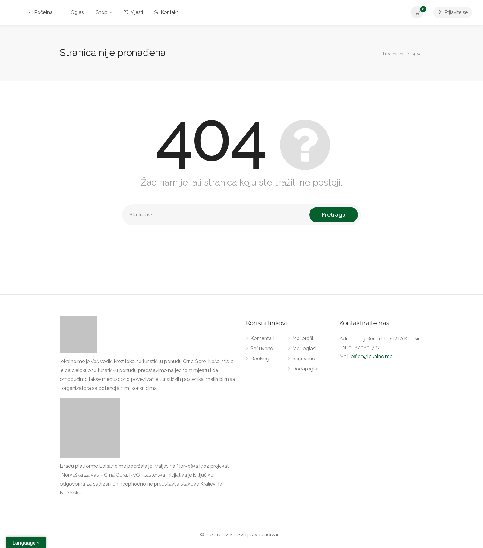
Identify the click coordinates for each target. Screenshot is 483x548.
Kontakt (166, 12)
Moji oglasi (304, 348)
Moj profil (302, 338)
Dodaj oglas (306, 369)
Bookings (261, 359)
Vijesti (133, 12)
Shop (102, 12)
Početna (40, 12)
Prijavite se (453, 12)
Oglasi (74, 12)
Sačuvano (261, 348)
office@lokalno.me (371, 356)
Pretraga (334, 214)
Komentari (262, 338)
